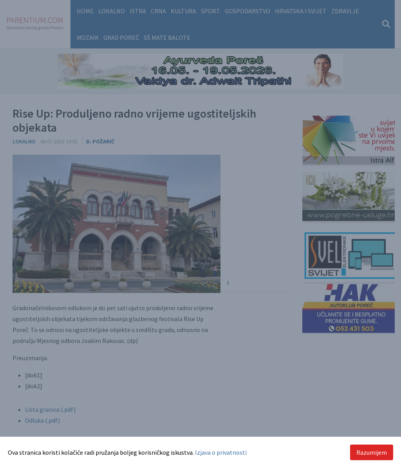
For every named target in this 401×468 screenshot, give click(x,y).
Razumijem (371, 452)
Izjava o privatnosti (221, 452)
